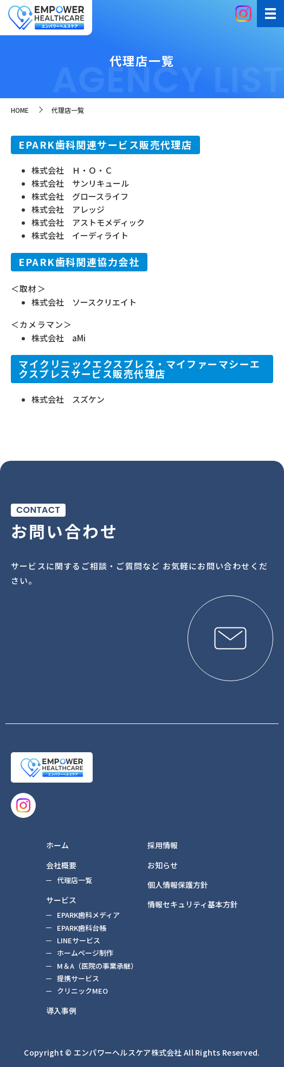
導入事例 (61, 1010)
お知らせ (162, 865)
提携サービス (78, 978)
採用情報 (162, 845)
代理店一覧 (74, 880)
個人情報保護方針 (177, 884)
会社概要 (61, 865)
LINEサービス (78, 940)
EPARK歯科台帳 (81, 928)
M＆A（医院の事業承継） (97, 966)
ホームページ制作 (85, 953)
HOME (20, 110)
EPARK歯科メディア (88, 915)
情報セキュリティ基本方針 (192, 904)
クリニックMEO (82, 991)
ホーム (57, 845)
